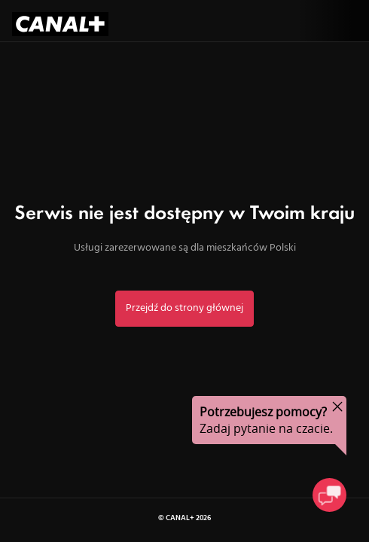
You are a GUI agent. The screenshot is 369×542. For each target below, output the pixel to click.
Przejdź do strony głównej (184, 308)
